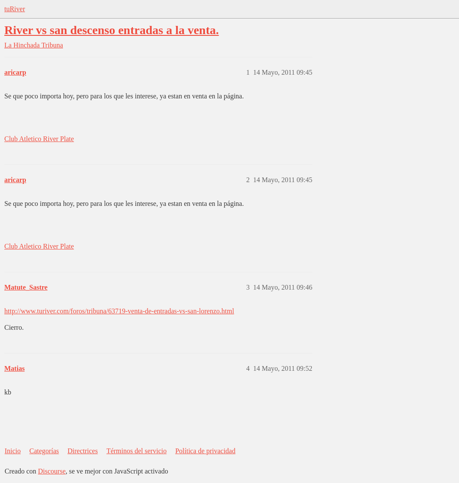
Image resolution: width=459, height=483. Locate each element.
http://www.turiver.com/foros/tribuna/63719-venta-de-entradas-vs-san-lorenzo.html (119, 311)
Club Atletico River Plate (39, 138)
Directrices (82, 451)
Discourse (52, 471)
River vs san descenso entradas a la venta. (111, 30)
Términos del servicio (137, 451)
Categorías (44, 451)
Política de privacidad (205, 451)
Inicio (13, 451)
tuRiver (14, 9)
